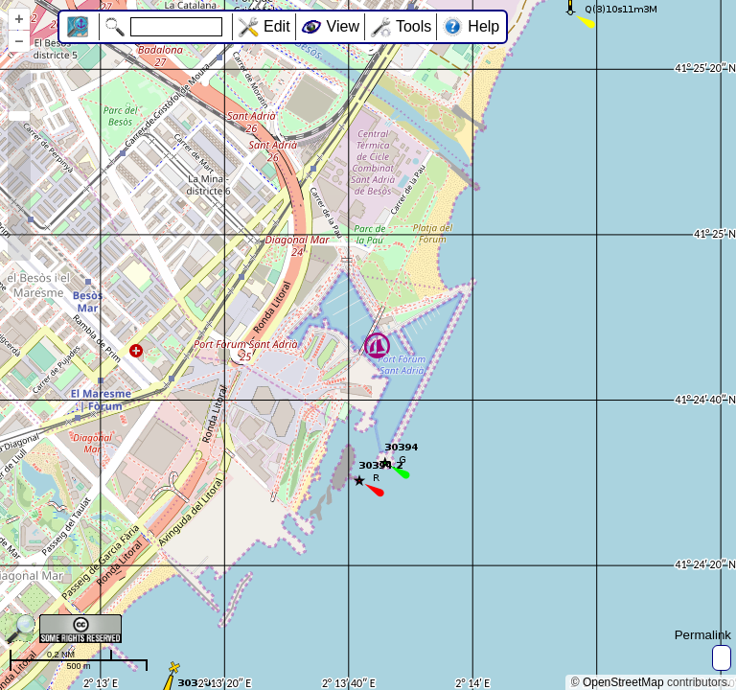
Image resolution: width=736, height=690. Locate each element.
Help (483, 26)
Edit (277, 26)
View (343, 26)
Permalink (703, 635)
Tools (413, 26)
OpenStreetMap (623, 682)
